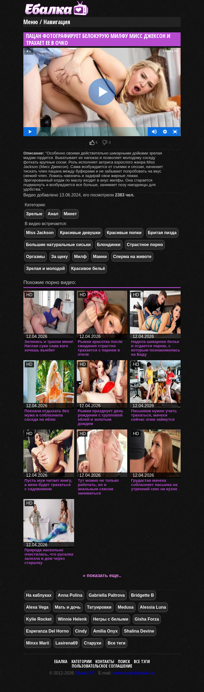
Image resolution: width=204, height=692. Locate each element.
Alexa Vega (37, 607)
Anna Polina (70, 595)
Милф (80, 256)
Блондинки (108, 244)
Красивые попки (124, 232)
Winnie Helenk (72, 619)
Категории (81, 661)
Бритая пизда (162, 232)
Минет (70, 214)
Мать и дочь (67, 607)
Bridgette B (142, 595)
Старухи (92, 643)
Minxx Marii (37, 643)
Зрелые (34, 214)
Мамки (100, 256)
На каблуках (39, 595)
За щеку (59, 256)
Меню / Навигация (46, 22)
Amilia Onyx (105, 631)
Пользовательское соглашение (102, 666)
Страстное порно (145, 244)
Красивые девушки (80, 232)
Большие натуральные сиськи (58, 244)
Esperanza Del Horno (47, 631)
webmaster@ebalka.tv (134, 673)
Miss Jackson (40, 232)
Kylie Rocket (39, 619)
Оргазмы (35, 256)
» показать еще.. (102, 575)
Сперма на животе (132, 256)
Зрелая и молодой (45, 268)
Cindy (81, 631)
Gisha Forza (147, 619)
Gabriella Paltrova (107, 595)
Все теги (116, 643)
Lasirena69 (67, 643)
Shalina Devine (139, 631)
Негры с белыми (111, 619)
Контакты (104, 661)
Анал (53, 214)
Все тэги (142, 661)
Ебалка (60, 661)
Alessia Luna (153, 607)
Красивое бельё (88, 268)
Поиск (124, 661)
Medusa (126, 607)
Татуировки (99, 607)
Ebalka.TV (85, 673)
